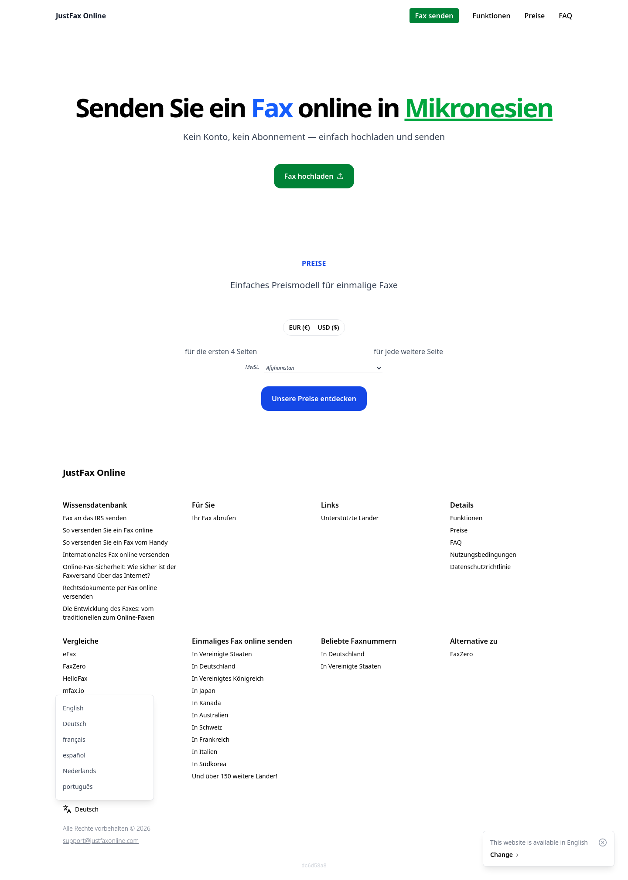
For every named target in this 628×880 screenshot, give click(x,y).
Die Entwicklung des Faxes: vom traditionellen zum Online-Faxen (108, 612)
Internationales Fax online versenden (116, 554)
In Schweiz (207, 727)
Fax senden (434, 15)
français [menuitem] (74, 739)
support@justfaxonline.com (101, 840)
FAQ (565, 15)
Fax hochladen (314, 176)
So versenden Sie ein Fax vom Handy (115, 542)
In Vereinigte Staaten (222, 654)
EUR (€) (299, 327)
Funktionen (492, 15)
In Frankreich (210, 739)
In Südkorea (209, 764)
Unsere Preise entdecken (314, 398)
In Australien (210, 715)
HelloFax (75, 678)
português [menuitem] (77, 786)
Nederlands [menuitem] (79, 771)
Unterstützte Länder (350, 518)
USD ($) (328, 327)
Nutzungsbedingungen (483, 554)
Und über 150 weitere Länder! (234, 776)
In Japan (203, 690)
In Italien (204, 751)
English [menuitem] (73, 708)
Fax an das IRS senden (94, 518)
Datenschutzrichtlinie (480, 567)
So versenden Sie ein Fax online (108, 530)
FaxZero (74, 666)
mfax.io (73, 690)
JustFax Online (81, 15)
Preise (534, 15)
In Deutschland (214, 666)
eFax (69, 654)
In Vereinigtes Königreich (228, 678)
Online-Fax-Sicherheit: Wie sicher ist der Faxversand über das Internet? (119, 571)
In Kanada (206, 703)
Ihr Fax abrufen (214, 518)
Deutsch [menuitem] (74, 724)
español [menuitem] (74, 755)
